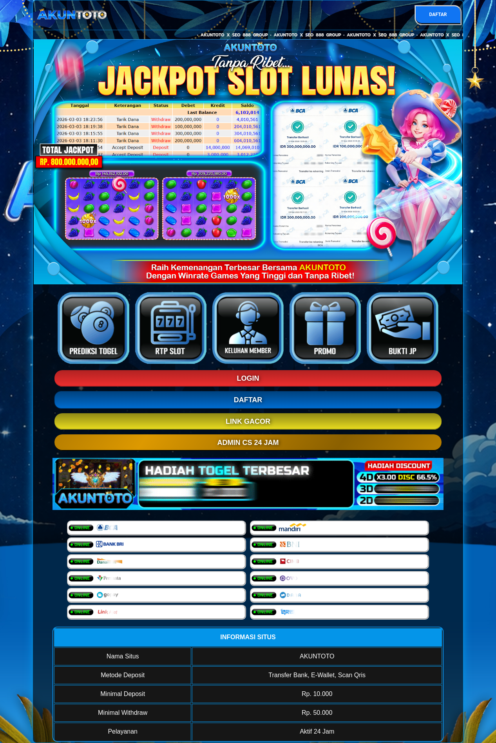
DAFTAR (438, 14)
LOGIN (248, 378)
